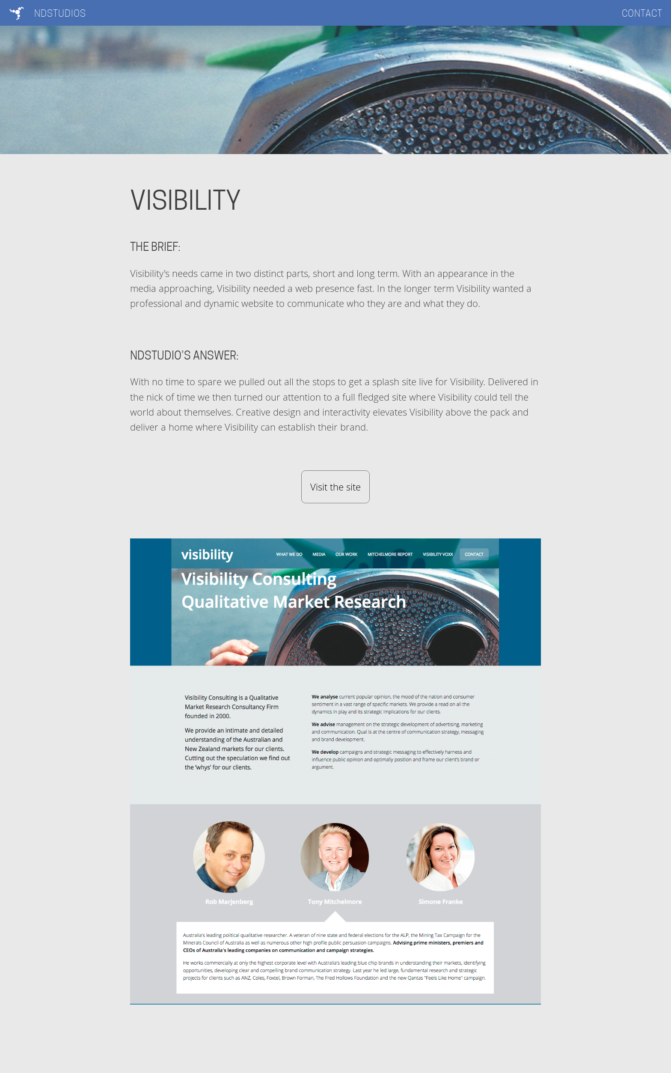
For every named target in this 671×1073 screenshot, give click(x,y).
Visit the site (335, 487)
